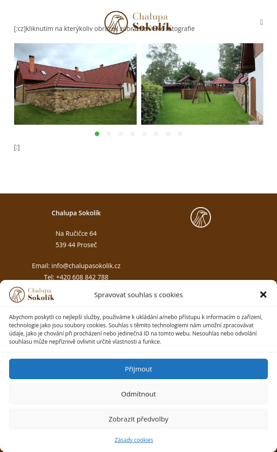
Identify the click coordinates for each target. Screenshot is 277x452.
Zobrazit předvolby (138, 418)
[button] (263, 294)
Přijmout (138, 368)
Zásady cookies (134, 440)
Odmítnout (138, 393)
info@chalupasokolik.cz (86, 265)
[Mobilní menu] (261, 23)
